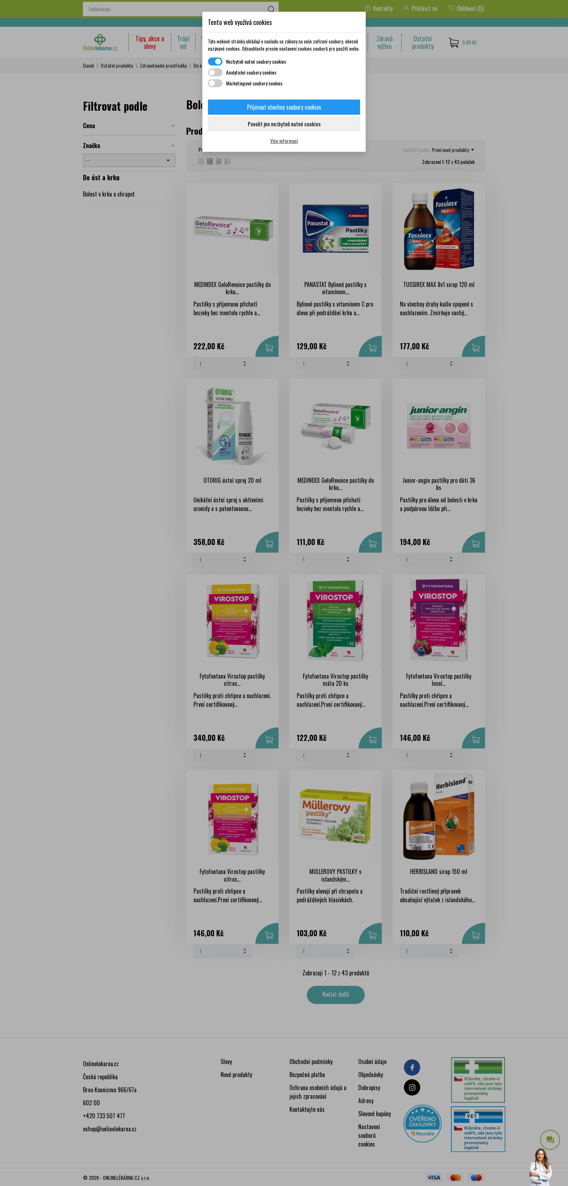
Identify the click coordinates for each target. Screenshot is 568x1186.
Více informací (284, 140)
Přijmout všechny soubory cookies (284, 107)
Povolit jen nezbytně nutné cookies (284, 124)
